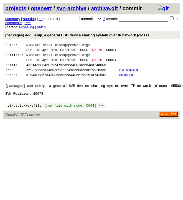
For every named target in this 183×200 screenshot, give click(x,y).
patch (41, 27)
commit (123, 79)
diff (132, 79)
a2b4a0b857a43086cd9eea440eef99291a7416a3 (66, 80)
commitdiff (13, 23)
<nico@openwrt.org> (72, 45)
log (41, 19)
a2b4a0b (26, 27)
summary (12, 19)
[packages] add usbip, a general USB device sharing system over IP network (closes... (78, 35)
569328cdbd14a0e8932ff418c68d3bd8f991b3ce (66, 74)
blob (102, 113)
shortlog (29, 19)
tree (28, 23)
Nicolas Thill (39, 45)
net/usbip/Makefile (24, 114)
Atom (164, 123)
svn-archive (71, 8)
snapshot (132, 74)
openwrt (41, 8)
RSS (173, 123)
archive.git (104, 8)
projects (15, 8)
